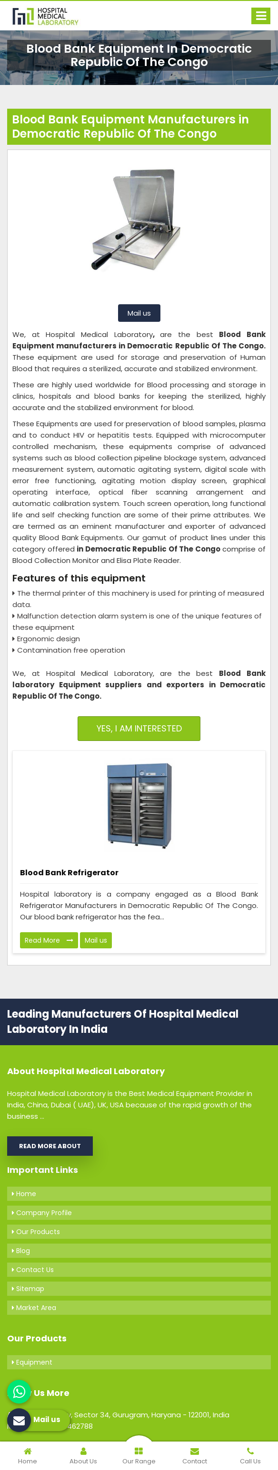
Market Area (34, 1307)
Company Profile (42, 1212)
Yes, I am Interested (139, 728)
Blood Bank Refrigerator (69, 872)
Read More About (50, 1146)
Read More (49, 940)
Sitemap (28, 1288)
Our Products (36, 1231)
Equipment (32, 1362)
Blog (21, 1250)
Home (24, 1193)
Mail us (139, 313)
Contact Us (33, 1269)
